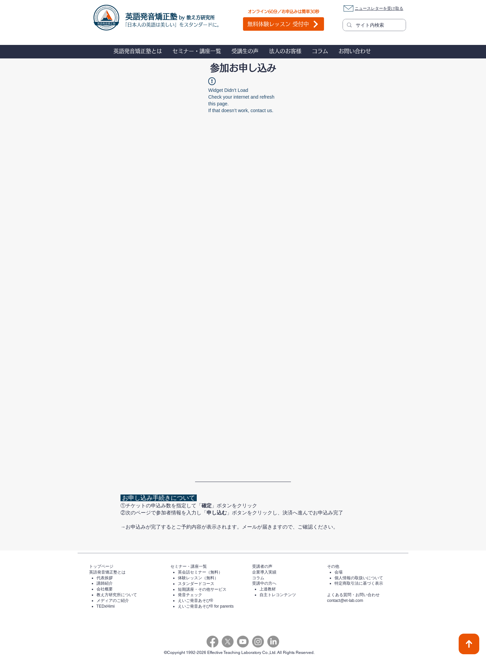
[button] (137, 51)
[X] (228, 641)
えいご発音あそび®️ (195, 600)
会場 (338, 572)
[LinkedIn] (273, 641)
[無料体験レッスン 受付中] (283, 24)
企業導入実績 (264, 572)
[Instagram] (258, 641)
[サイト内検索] (374, 25)
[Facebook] (212, 641)
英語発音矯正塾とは (107, 572)
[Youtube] (243, 641)
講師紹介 (105, 583)
